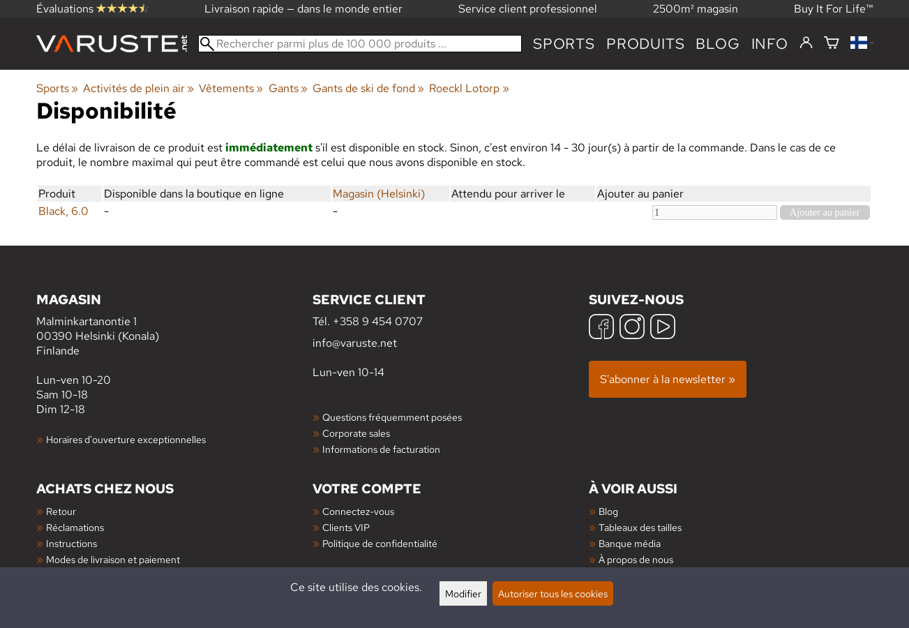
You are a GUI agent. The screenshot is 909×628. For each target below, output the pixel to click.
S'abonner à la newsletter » (667, 379)
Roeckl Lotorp (469, 88)
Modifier (463, 593)
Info (769, 43)
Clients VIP (346, 527)
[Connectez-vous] (806, 43)
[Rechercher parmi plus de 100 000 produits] (360, 43)
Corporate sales (356, 433)
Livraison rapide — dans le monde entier (303, 8)
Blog (608, 511)
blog (717, 43)
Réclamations (75, 527)
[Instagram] (632, 328)
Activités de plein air (138, 88)
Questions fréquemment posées (392, 417)
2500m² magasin (695, 8)
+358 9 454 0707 (378, 321)
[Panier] (831, 43)
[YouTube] (662, 328)
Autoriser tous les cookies (553, 593)
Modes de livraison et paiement (113, 559)
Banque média (630, 543)
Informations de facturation (381, 449)
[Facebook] (601, 328)
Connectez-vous (358, 511)
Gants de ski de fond (368, 88)
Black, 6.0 (63, 211)
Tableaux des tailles (640, 527)
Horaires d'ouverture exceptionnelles (126, 439)
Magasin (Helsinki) (379, 193)
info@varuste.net (355, 343)
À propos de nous (636, 559)
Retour (61, 511)
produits (645, 43)
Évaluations (92, 8)
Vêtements (231, 88)
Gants (288, 88)
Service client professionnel (527, 8)
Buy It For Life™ (833, 8)
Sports (564, 43)
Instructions (71, 543)
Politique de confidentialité (379, 543)
